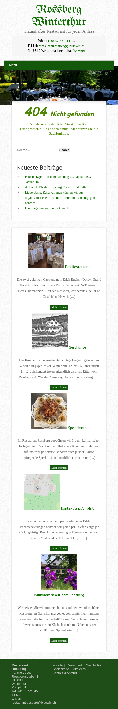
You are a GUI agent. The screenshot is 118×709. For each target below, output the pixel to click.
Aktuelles (79, 669)
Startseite (56, 665)
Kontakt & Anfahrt (65, 673)
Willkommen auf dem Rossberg (59, 594)
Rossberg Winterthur (59, 16)
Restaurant (74, 665)
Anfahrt (79, 51)
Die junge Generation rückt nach (47, 208)
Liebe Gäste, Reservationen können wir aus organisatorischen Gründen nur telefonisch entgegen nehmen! (60, 198)
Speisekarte (77, 427)
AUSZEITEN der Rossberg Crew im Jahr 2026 (56, 187)
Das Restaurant (77, 266)
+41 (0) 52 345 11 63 (59, 41)
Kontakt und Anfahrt (77, 508)
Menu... (14, 65)
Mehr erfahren (59, 306)
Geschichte (77, 347)
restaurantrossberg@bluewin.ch (61, 46)
